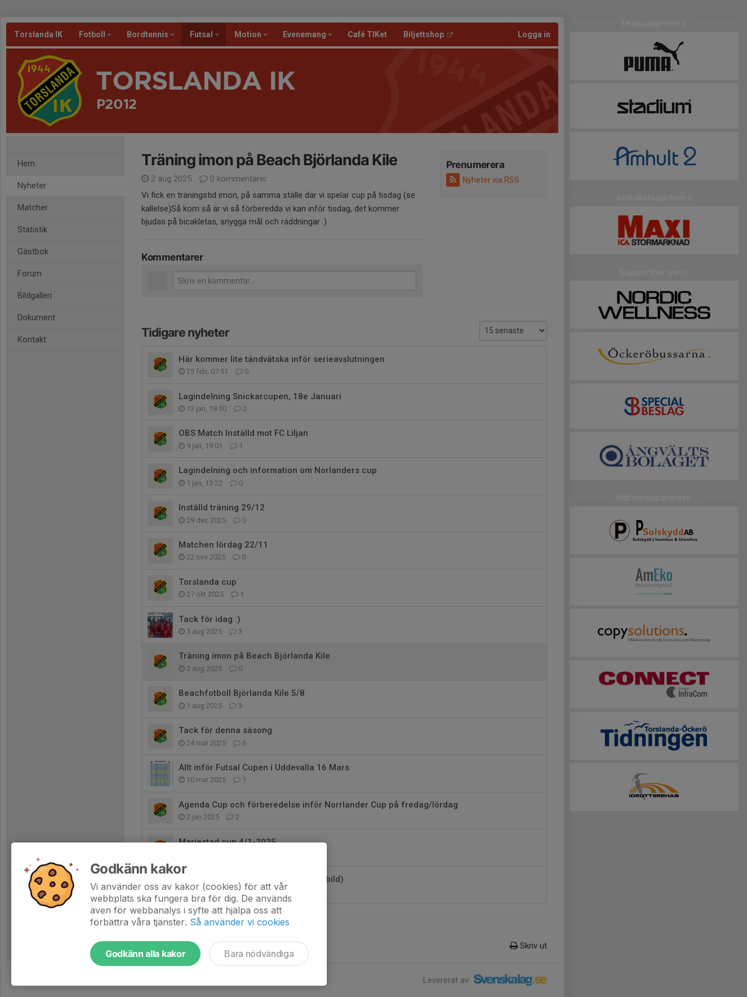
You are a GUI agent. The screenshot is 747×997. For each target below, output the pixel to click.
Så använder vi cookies (240, 922)
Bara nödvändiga (259, 953)
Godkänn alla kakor (145, 953)
